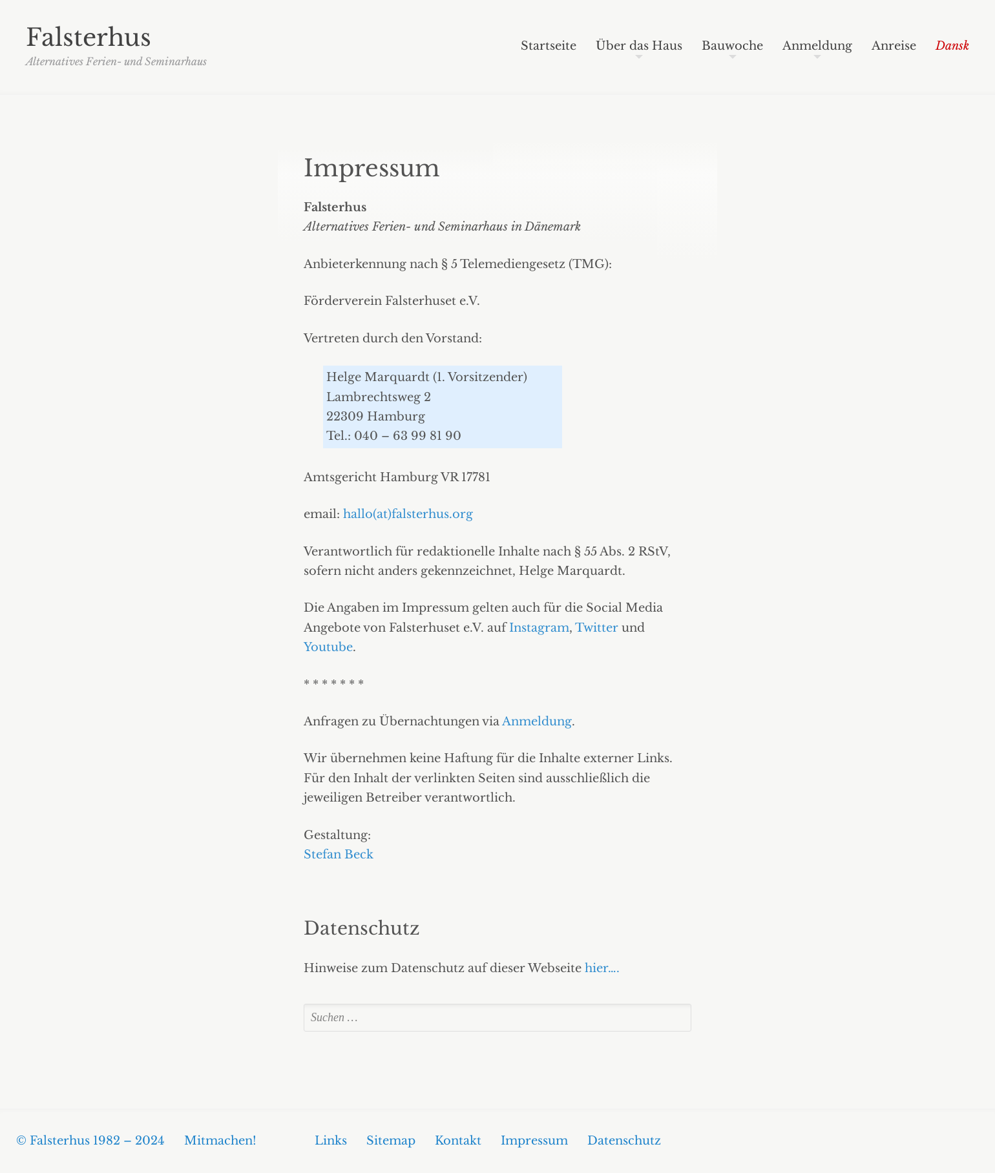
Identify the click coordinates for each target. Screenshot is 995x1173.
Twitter (596, 628)
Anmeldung (817, 46)
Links (331, 1141)
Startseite (548, 46)
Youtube (328, 647)
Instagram (539, 628)
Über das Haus (639, 46)
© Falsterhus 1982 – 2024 (90, 1141)
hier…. (602, 968)
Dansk (952, 46)
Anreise (894, 46)
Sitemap (390, 1141)
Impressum (372, 168)
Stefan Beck (338, 854)
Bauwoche (732, 46)
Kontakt (458, 1141)
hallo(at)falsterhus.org (408, 514)
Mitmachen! (220, 1141)
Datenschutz (624, 1141)
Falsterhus (88, 37)
